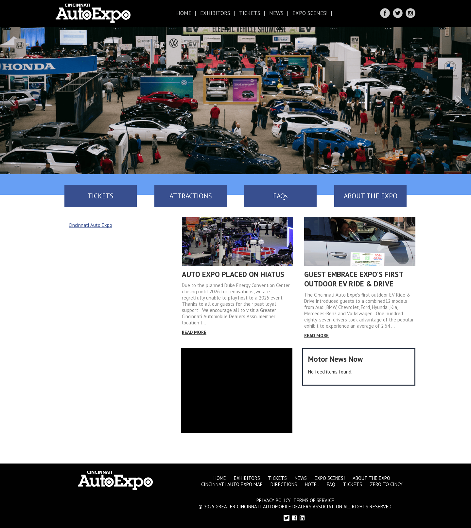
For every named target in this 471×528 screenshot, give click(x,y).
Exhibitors (215, 13)
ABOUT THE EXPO (370, 195)
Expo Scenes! (309, 13)
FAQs (280, 195)
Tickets (249, 13)
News (276, 13)
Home (183, 13)
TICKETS (100, 195)
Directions (283, 484)
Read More (194, 332)
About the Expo (371, 478)
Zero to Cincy (386, 484)
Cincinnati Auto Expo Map (232, 484)
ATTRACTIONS (190, 195)
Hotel (312, 484)
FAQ (331, 484)
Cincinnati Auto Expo (90, 225)
